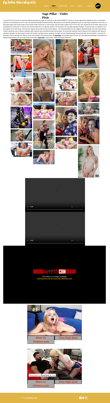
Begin (46, 6)
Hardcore (63, 6)
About (80, 6)
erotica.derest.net (31, 398)
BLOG (72, 6)
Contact (90, 6)
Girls (54, 6)
